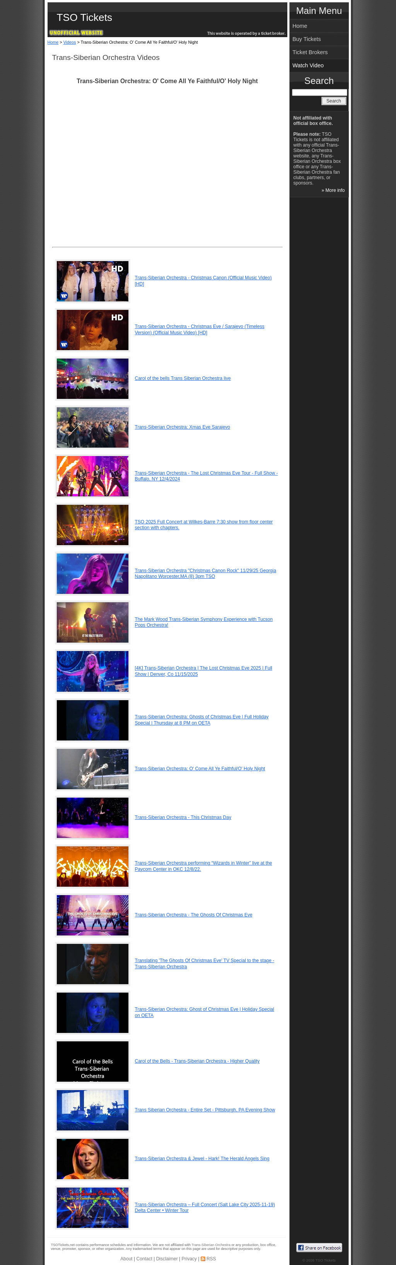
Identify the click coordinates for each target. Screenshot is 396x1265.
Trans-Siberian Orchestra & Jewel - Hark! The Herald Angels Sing (202, 1158)
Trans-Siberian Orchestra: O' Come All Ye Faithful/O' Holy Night (200, 768)
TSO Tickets (85, 17)
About (126, 1259)
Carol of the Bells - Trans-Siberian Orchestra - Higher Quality (197, 1061)
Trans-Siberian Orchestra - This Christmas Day (183, 817)
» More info (333, 190)
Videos (69, 42)
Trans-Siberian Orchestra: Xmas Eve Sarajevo (182, 427)
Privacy (188, 1259)
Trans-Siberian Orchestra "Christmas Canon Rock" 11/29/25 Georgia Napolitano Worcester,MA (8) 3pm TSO (206, 574)
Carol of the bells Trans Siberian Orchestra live (183, 378)
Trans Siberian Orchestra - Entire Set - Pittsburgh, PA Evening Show (205, 1110)
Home (53, 42)
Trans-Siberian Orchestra (210, 1245)
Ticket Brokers (310, 52)
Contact (144, 1259)
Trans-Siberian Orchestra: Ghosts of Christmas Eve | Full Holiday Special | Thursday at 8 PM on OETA (202, 720)
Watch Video (308, 65)
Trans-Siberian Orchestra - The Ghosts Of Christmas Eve (194, 915)
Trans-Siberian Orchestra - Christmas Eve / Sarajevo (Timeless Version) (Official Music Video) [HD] (200, 329)
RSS (211, 1259)
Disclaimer (167, 1259)
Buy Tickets (306, 39)
